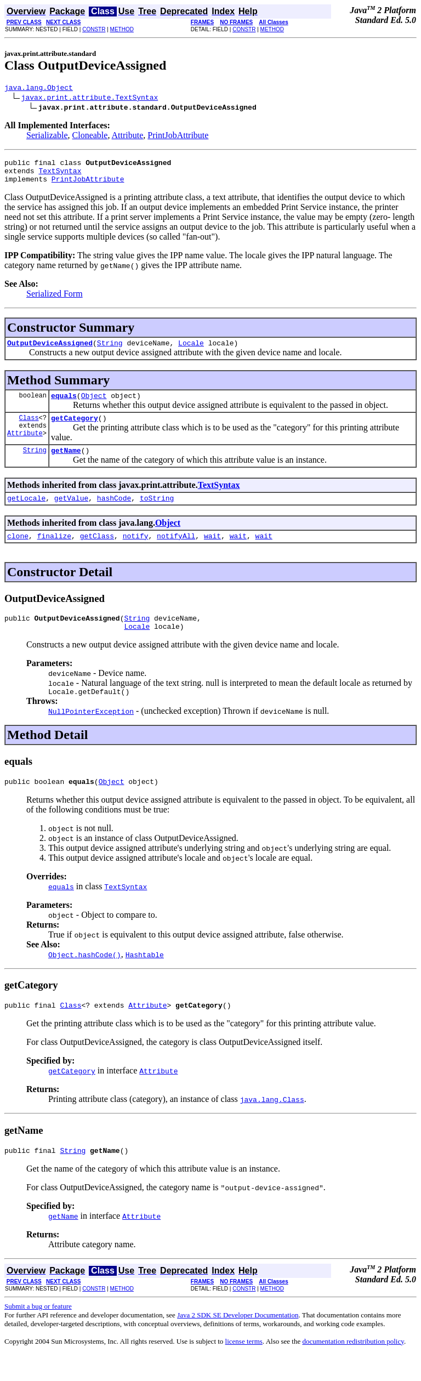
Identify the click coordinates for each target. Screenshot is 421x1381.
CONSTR (93, 29)
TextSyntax (59, 175)
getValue (71, 513)
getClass (97, 552)
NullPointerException (91, 732)
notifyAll (176, 552)
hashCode (114, 513)
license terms (244, 1367)
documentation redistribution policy (352, 1367)
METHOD (122, 29)
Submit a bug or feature (38, 1332)
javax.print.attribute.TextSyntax (89, 99)
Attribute (128, 136)
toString (157, 513)
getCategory (74, 429)
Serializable (47, 136)
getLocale (26, 513)
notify (136, 552)
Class (29, 429)
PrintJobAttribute (177, 136)
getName (66, 463)
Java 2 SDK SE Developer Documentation (237, 1341)
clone (18, 552)
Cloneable (90, 136)
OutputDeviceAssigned (50, 351)
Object (94, 405)
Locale (191, 351)
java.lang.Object (38, 89)
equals (64, 405)
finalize (54, 552)
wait (212, 552)
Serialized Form (54, 300)
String (110, 351)
